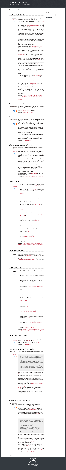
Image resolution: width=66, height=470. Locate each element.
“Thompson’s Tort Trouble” (18, 335)
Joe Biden (22, 96)
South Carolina (40, 176)
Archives (45, 1)
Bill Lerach (24, 95)
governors (36, 329)
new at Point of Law (33, 241)
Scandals (27, 86)
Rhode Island (20, 245)
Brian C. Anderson (40, 258)
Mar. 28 (37, 413)
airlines (24, 451)
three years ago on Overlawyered (28, 327)
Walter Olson (14, 17)
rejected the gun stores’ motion (31, 166)
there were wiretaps (26, 16)
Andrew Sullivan (24, 80)
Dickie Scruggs (29, 95)
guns (29, 176)
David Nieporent (15, 148)
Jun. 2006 (31, 150)
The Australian (29, 322)
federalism (24, 112)
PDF (19, 167)
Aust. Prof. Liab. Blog (36, 322)
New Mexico (33, 451)
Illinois (39, 329)
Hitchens (37, 198)
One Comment (15, 122)
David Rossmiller (30, 80)
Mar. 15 (32, 409)
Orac (27, 306)
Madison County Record (32, 271)
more (39, 59)
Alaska (24, 243)
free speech (35, 262)
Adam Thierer (34, 259)
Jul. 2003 (35, 169)
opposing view (33, 441)
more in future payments (35, 22)
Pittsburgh (41, 244)
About (36, 1)
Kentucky (25, 96)
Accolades (40, 1)
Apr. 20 (28, 340)
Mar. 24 (19, 414)
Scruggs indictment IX (16, 14)
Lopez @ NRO (22, 215)
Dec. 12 (38, 63)
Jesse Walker (20, 259)
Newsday (28, 198)
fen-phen (33, 95)
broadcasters (25, 262)
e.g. (28, 21)
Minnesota (37, 244)
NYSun (28, 231)
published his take (35, 46)
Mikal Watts (33, 244)
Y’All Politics (36, 80)
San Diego (38, 330)
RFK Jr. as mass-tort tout (30, 287)
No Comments (15, 109)
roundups (24, 245)
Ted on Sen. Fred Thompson (32, 286)
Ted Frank (15, 253)
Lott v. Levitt (29, 244)
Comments (15, 19)
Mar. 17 (19, 373)
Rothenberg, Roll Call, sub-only (36, 214)
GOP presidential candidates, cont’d (21, 117)
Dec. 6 (30, 409)
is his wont (40, 46)
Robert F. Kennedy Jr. (28, 330)
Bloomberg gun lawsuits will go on (20, 145)
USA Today (25, 294)
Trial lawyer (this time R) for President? (22, 349)
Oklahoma (23, 330)
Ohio (36, 176)
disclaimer (42, 135)
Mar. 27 (22, 414)
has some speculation (37, 75)
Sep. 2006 (34, 150)
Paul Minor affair (21, 54)
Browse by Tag (49, 17)
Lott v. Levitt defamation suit (25, 207)
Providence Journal (38, 204)
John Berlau (25, 259)
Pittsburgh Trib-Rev (24, 236)
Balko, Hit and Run (38, 185)
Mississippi (35, 96)
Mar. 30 (28, 445)
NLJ (26, 317)
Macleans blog (29, 225)
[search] (50, 14)
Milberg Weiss (30, 96)
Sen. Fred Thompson (33, 189)
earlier (37, 271)
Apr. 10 (34, 340)
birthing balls (36, 287)
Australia (26, 329)
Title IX (41, 330)
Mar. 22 (35, 409)
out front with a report (33, 37)
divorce (29, 243)
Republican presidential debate (19, 104)
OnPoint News (36, 220)
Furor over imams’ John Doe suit (20, 400)
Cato (48, 1)
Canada (26, 243)
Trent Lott (20, 99)
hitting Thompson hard (27, 110)
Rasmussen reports (29, 255)
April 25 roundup (15, 267)
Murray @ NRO (31, 236)
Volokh (32, 198)
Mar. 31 (40, 449)
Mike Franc (29, 259)
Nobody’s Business (40, 276)
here (21, 135)
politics (33, 112)
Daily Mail (34, 276)
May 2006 (27, 150)
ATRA (24, 329)
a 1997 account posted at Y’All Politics (32, 25)
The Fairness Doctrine (16, 250)
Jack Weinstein (32, 176)
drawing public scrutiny (33, 83)
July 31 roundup (14, 181)
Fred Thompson (38, 95)
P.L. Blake (38, 96)
